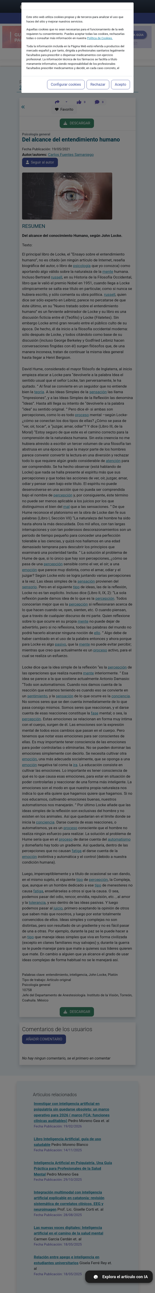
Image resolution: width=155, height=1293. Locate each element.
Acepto (120, 84)
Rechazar (97, 84)
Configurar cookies (66, 84)
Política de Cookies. (100, 38)
